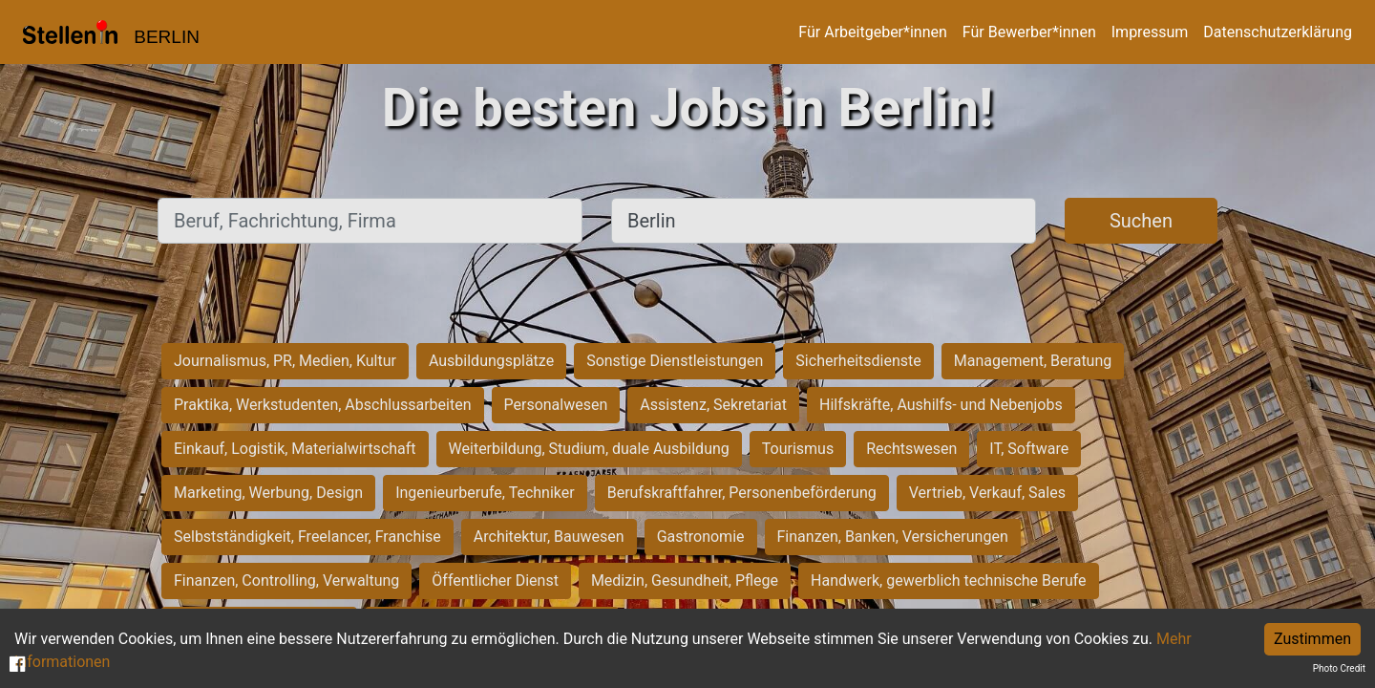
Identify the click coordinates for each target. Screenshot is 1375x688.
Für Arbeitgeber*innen (872, 32)
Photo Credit (1339, 668)
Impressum (1150, 32)
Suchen (1141, 220)
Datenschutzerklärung (1277, 32)
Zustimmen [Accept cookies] (1312, 639)
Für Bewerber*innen (1029, 32)
